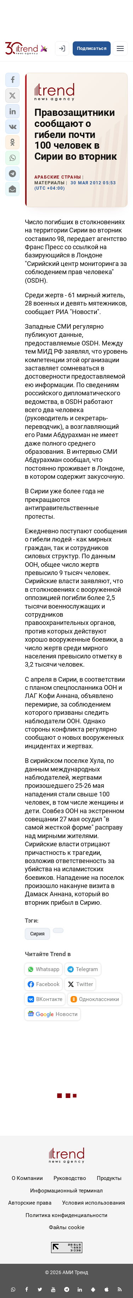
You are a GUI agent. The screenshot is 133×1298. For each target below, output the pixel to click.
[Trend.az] (26, 48)
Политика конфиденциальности (66, 1215)
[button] (12, 80)
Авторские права (29, 1203)
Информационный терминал (66, 1190)
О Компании (27, 1178)
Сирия (37, 934)
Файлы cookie (66, 1227)
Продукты (109, 1178)
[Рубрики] (120, 48)
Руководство (70, 1178)
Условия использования (93, 1203)
